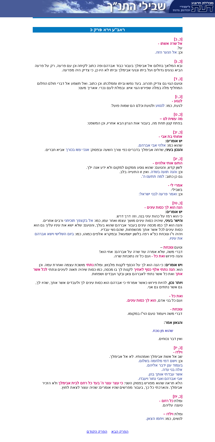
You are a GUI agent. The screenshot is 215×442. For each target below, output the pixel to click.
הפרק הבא (119, 431)
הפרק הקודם (97, 431)
